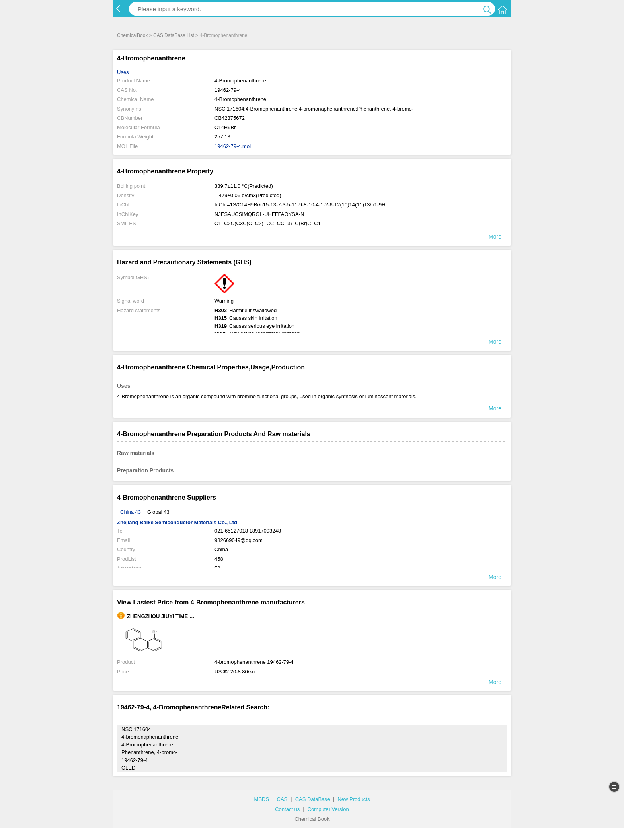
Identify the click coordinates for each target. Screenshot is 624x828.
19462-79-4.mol (232, 146)
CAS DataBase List (173, 35)
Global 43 (158, 512)
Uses (123, 72)
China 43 (130, 512)
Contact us (287, 809)
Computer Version (328, 809)
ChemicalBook (132, 35)
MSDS (261, 799)
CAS (282, 799)
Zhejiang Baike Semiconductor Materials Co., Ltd (177, 522)
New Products (353, 799)
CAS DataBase (312, 799)
